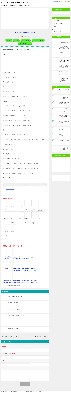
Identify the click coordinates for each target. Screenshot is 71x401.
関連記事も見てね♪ (10, 189)
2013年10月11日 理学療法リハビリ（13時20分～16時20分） (64, 97)
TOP (9, 391)
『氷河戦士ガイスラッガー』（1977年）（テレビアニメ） (64, 66)
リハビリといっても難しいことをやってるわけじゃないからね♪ (64, 110)
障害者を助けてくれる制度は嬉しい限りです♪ (6, 219)
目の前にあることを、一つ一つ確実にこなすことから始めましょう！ (34, 221)
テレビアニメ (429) (58, 23)
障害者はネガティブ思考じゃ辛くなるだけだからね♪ (27, 220)
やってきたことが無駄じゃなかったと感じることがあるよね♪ (64, 122)
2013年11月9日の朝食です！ (64, 129)
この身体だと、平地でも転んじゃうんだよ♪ (64, 116)
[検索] (61, 13)
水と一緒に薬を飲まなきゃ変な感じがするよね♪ (27, 208)
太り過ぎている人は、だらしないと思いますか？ (64, 142)
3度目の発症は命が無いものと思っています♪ (14, 208)
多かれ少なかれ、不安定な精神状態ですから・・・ (41, 220)
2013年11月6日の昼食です (13, 302)
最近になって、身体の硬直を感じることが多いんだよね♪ (13, 220)
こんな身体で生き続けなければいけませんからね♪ (34, 208)
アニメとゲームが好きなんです (15, 2)
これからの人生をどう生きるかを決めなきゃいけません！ (41, 208)
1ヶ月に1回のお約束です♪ (20, 207)
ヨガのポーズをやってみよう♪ (64, 135)
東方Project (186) (57, 31)
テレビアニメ (4, 5)
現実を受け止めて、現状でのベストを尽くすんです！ (13, 233)
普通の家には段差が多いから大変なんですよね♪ (17, 309)
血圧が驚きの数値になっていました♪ (41, 336)
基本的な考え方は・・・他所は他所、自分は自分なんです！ (6, 233)
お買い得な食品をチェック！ (25, 32)
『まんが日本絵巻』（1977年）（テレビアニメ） (64, 60)
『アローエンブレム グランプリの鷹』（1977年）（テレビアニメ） (64, 48)
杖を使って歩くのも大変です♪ (13, 328)
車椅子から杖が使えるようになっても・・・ (16, 296)
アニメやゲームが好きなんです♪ (64, 90)
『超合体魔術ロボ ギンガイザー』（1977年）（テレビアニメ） (64, 80)
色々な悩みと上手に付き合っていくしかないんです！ (20, 220)
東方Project (20, 5)
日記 (4, 54)
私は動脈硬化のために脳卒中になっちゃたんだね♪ (64, 103)
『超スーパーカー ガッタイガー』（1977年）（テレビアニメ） (64, 41)
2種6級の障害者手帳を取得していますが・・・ (6, 208)
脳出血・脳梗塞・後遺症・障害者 (14, 285)
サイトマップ (27, 5)
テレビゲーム (12, 5)
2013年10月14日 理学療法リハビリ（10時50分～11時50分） (64, 148)
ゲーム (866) (56, 20)
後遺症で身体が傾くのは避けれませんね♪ (9, 336)
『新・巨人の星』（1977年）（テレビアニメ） (64, 73)
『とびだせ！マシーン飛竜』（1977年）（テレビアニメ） (64, 54)
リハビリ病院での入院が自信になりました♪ (16, 315)
